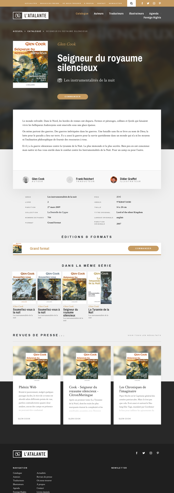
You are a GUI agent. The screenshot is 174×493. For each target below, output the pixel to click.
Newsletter (115, 3)
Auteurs (98, 13)
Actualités (31, 3)
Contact (101, 3)
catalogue (34, 31)
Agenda (154, 13)
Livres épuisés (43, 491)
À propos (89, 3)
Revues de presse (49, 3)
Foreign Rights (152, 17)
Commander (73, 97)
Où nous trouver (72, 3)
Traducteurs (116, 13)
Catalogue (82, 13)
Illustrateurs (136, 13)
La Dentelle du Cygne (57, 212)
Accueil (18, 31)
